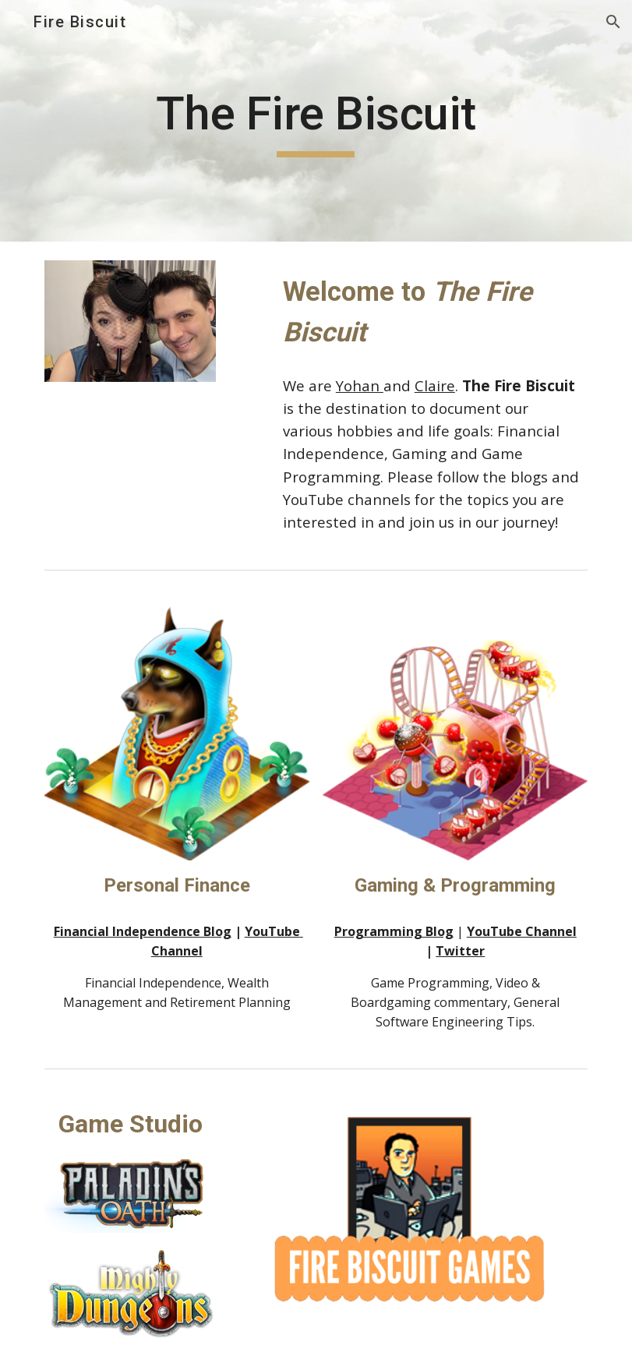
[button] (613, 22)
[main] (316, 121)
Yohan (359, 385)
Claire (435, 385)
